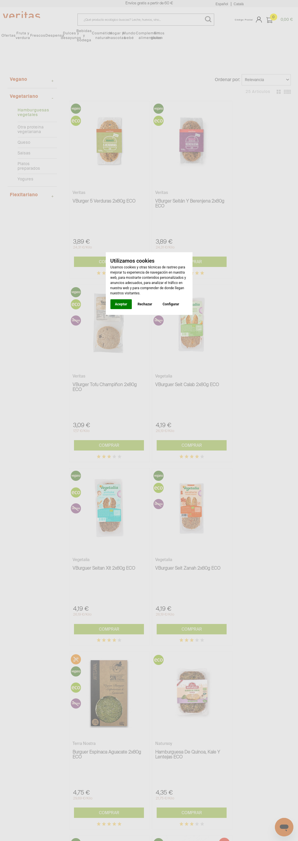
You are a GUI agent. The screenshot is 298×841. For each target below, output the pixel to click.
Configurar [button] (170, 304)
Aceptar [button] (121, 304)
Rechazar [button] (145, 304)
